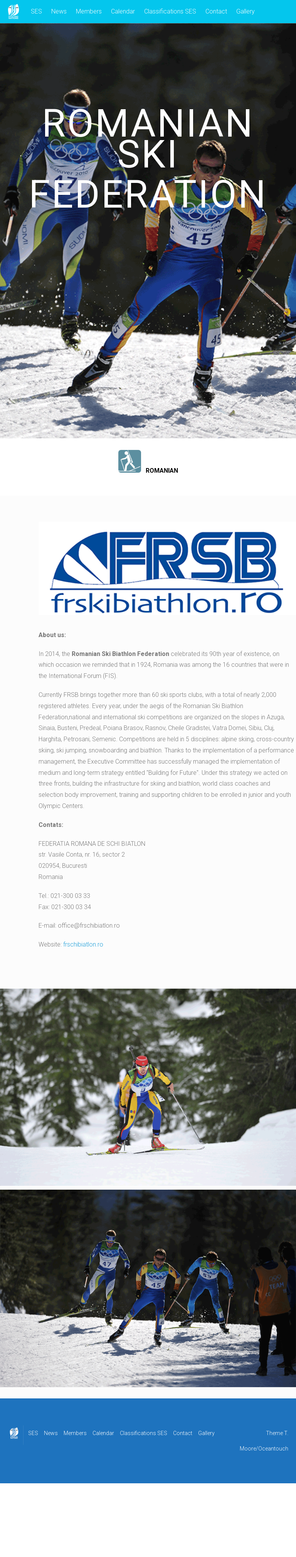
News (59, 11)
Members (89, 11)
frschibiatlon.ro (83, 944)
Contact (216, 11)
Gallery (245, 11)
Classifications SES (170, 11)
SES (36, 11)
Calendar (123, 11)
